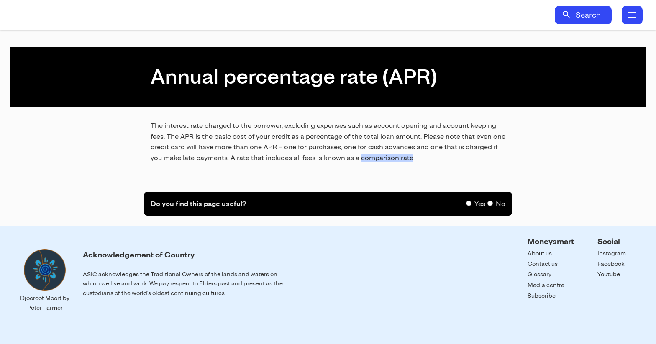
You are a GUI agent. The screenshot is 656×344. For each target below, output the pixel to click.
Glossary (539, 274)
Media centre (546, 285)
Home (87, 15)
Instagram (611, 253)
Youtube (608, 274)
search (566, 15)
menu (632, 15)
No (500, 204)
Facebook (611, 263)
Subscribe (542, 295)
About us (540, 253)
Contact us (543, 263)
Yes (479, 204)
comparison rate (387, 158)
